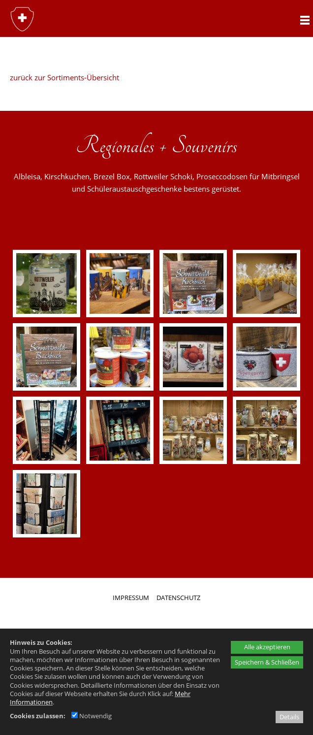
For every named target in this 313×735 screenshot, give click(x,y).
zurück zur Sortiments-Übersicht (64, 77)
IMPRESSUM (131, 597)
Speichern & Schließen (267, 662)
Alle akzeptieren (267, 646)
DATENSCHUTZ (178, 597)
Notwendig (91, 715)
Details (289, 716)
